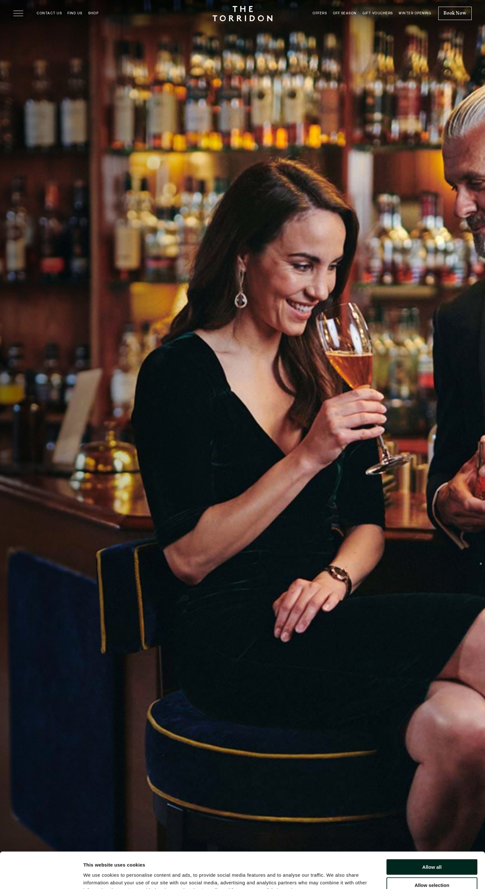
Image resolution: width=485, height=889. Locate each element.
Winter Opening (415, 13)
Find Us (74, 13)
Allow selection (431, 851)
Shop (93, 13)
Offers (319, 13)
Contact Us (49, 13)
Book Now (455, 13)
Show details (333, 876)
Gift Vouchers (377, 13)
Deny (432, 869)
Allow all (432, 833)
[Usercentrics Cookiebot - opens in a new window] (41, 876)
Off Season (345, 13)
